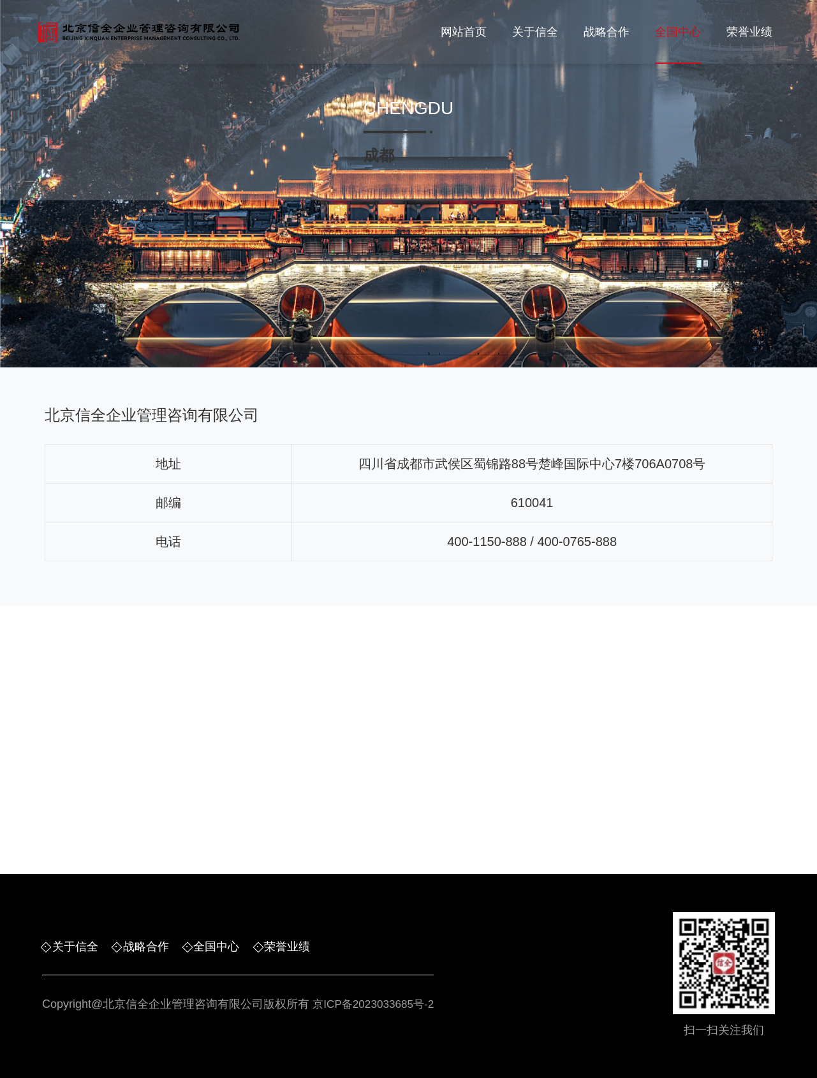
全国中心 (678, 32)
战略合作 (606, 32)
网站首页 (464, 32)
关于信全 (535, 32)
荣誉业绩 (749, 32)
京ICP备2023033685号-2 (376, 1004)
